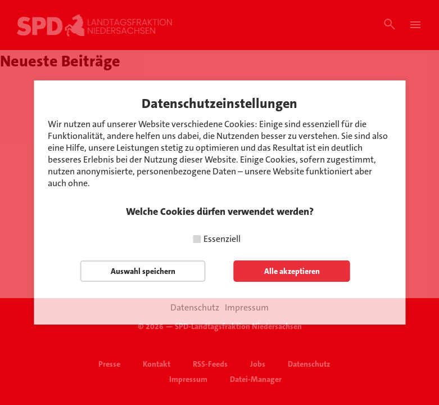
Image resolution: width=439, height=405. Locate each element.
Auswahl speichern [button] (143, 271)
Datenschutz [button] (194, 307)
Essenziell (222, 239)
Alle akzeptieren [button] (292, 271)
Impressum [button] (247, 307)
